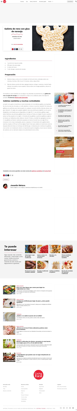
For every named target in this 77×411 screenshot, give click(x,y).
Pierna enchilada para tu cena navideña (66, 256)
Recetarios (18, 353)
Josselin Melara (17, 38)
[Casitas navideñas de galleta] (55, 265)
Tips (27, 1)
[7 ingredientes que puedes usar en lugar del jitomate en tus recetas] (9, 357)
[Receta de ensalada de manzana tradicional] (67, 265)
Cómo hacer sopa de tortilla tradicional (30, 256)
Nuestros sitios (25, 384)
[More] (52, 1)
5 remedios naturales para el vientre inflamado (64, 106)
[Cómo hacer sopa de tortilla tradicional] (30, 249)
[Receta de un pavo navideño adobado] (30, 265)
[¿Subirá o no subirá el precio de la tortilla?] (9, 316)
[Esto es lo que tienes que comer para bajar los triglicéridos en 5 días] (9, 289)
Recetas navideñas (18, 44)
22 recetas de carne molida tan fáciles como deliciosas (65, 126)
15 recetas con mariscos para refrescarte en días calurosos (64, 116)
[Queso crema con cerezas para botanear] (42, 249)
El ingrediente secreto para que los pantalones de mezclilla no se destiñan (65, 110)
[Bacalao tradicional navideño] (42, 265)
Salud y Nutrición (33, 1)
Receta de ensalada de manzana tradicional (67, 272)
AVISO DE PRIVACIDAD (68, 155)
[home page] (4, 1)
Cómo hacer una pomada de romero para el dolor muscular (64, 131)
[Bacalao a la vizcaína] (55, 249)
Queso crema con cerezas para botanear (42, 256)
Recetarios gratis (42, 1)
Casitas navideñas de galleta (55, 271)
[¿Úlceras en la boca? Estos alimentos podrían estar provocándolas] (9, 330)
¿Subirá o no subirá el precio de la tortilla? (29, 316)
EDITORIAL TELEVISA (40, 408)
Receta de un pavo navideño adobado (30, 271)
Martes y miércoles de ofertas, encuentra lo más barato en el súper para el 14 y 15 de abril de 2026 (33, 342)
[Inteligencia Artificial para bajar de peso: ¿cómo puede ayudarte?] (9, 303)
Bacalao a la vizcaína (53, 255)
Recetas (22, 1)
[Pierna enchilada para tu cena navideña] (67, 249)
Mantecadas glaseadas (21, 97)
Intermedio (6, 179)
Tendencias (18, 314)
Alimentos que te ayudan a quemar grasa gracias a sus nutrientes (64, 121)
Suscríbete (70, 1)
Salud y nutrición (20, 285)
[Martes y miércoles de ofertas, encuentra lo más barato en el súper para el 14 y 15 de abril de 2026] (9, 343)
